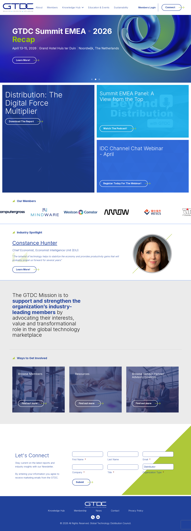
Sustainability (121, 7)
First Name (79, 459)
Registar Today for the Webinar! (122, 183)
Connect (170, 7)
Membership (80, 510)
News (99, 510)
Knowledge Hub (75, 7)
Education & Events (99, 7)
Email (147, 459)
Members (55, 7)
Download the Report (21, 121)
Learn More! (23, 60)
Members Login (147, 7)
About (43, 7)
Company (78, 472)
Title (110, 472)
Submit (80, 482)
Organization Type (153, 472)
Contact (115, 510)
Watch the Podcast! (115, 128)
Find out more (29, 403)
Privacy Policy (135, 510)
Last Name (113, 459)
